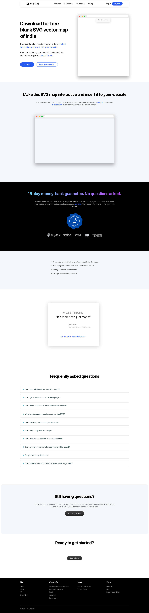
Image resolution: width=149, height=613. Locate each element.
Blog (107, 589)
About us (109, 586)
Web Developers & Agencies (58, 586)
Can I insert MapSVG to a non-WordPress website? (46, 406)
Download (27, 65)
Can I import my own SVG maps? (38, 430)
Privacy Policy (82, 589)
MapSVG (100, 102)
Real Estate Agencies (56, 589)
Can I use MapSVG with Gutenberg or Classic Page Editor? (49, 463)
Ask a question (74, 513)
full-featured (57, 105)
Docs (22, 589)
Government (53, 598)
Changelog (23, 595)
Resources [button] (79, 4)
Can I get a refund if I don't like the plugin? (42, 397)
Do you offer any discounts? (36, 455)
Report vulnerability (112, 592)
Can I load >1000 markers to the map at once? (44, 439)
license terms (46, 55)
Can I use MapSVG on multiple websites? (42, 422)
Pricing (90, 4)
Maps (22, 586)
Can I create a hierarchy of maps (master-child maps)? (47, 447)
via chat (78, 204)
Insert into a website (46, 65)
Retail (51, 592)
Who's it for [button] (67, 4)
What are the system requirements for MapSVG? (45, 414)
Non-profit (52, 595)
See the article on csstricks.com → (73, 337)
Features (57, 4)
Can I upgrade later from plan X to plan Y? (42, 389)
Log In (108, 4)
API (21, 592)
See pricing (74, 558)
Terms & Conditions (84, 586)
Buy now (117, 3)
